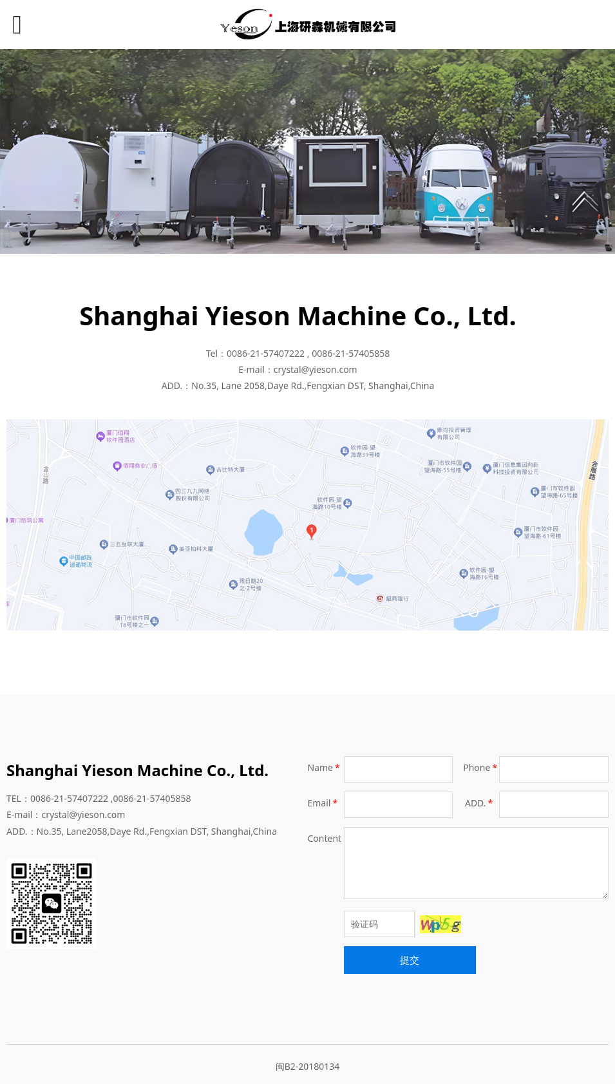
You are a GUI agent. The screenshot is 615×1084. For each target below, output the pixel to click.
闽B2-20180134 (308, 1066)
